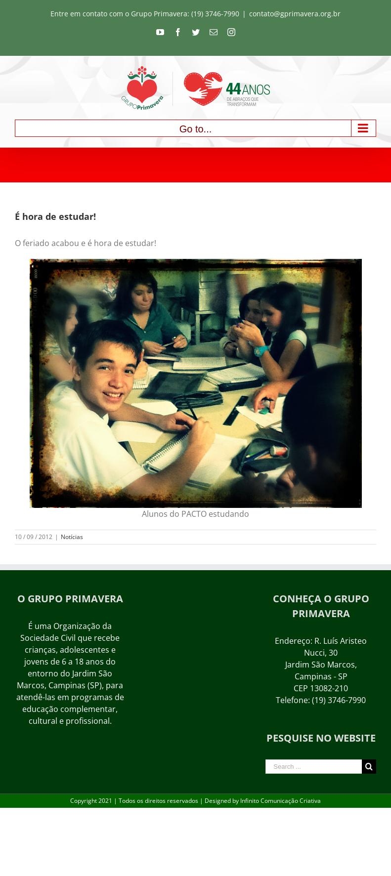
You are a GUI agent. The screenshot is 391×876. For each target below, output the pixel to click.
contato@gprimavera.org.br (295, 13)
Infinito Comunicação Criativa (280, 800)
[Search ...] (313, 766)
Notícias (72, 537)
